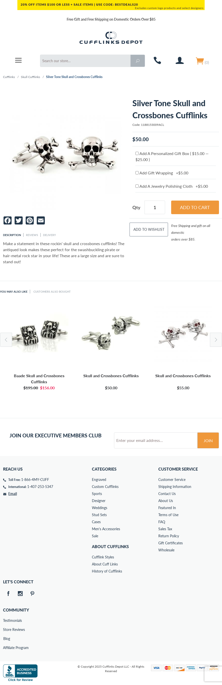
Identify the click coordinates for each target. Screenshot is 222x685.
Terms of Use (168, 515)
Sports (97, 493)
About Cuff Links (105, 564)
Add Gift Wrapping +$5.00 (161, 172)
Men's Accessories (106, 529)
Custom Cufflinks (105, 486)
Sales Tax (165, 529)
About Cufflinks (110, 546)
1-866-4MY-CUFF (35, 479)
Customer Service (172, 479)
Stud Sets (99, 515)
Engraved (99, 479)
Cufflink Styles (103, 557)
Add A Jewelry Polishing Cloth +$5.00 (171, 186)
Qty (136, 207)
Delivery (49, 235)
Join (208, 440)
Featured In (167, 508)
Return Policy (168, 536)
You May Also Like (13, 291)
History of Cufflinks (107, 571)
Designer (98, 501)
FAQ (161, 522)
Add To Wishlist (148, 229)
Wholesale (166, 550)
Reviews (32, 235)
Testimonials (6, 620)
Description (12, 235)
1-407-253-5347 (40, 486)
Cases (96, 522)
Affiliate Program (6, 647)
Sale (95, 536)
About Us (165, 501)
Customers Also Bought (52, 291)
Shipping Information (174, 486)
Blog (6, 638)
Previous (6, 340)
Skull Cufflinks (30, 77)
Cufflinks (9, 77)
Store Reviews (6, 629)
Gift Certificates (170, 543)
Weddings (99, 508)
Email (12, 493)
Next (216, 340)
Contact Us (167, 493)
